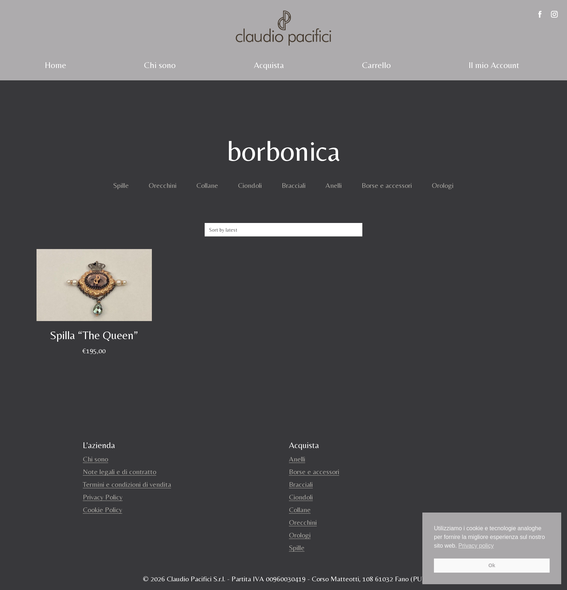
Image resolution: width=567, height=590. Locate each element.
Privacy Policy (103, 497)
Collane (207, 185)
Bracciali (294, 185)
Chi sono (160, 65)
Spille (121, 185)
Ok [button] (491, 565)
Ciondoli (250, 185)
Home (55, 65)
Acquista (269, 65)
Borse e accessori (387, 185)
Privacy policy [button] (476, 546)
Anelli (333, 185)
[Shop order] (283, 230)
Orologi (442, 185)
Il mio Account (494, 65)
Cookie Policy (102, 509)
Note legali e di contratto (119, 471)
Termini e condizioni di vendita (127, 484)
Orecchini (162, 185)
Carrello (376, 65)
